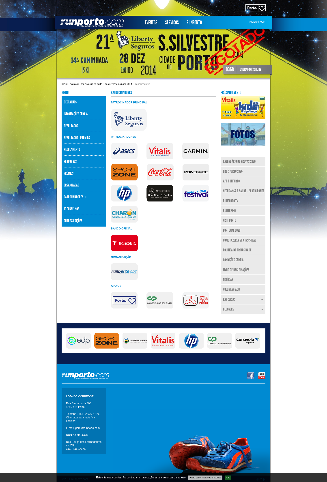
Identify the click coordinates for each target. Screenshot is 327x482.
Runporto (194, 22)
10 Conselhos (71, 208)
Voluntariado (231, 289)
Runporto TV (230, 200)
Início (64, 84)
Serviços (172, 22)
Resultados (71, 125)
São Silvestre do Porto (91, 84)
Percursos (70, 161)
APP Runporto (231, 181)
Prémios (68, 173)
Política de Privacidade (237, 250)
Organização (71, 185)
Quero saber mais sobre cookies (205, 477)
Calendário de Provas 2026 (239, 161)
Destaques (70, 102)
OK (228, 477)
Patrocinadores (73, 197)
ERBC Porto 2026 (233, 171)
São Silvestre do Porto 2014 (118, 84)
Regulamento (72, 149)
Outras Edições (73, 220)
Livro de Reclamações (236, 269)
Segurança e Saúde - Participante (243, 191)
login (262, 21)
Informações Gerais (76, 113)
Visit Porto (229, 220)
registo (254, 21)
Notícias (228, 279)
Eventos (151, 22)
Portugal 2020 (231, 230)
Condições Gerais (233, 259)
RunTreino (229, 210)
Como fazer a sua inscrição (239, 240)
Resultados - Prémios (77, 137)
